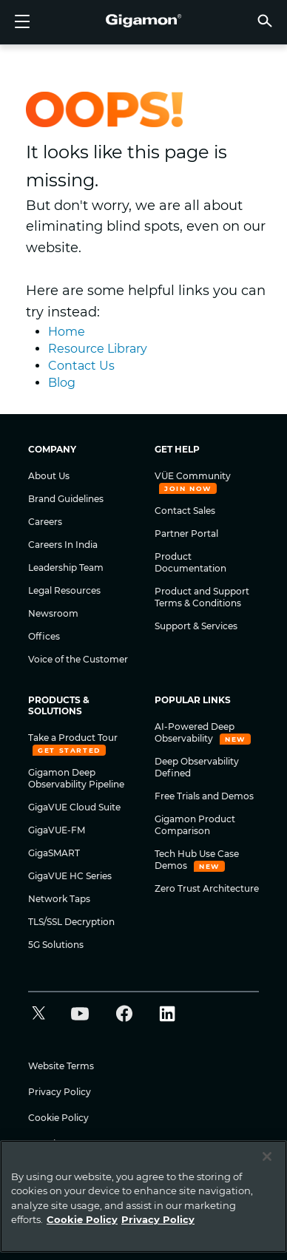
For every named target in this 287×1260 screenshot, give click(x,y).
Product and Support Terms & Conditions (202, 597)
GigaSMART (54, 852)
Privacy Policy (59, 1091)
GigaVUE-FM (56, 830)
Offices (44, 636)
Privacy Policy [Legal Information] (158, 1219)
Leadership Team (66, 567)
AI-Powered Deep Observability (194, 732)
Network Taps (59, 898)
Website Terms (61, 1065)
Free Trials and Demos (204, 796)
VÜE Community (193, 475)
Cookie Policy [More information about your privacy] (82, 1219)
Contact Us (81, 366)
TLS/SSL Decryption (71, 921)
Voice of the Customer (78, 659)
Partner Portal (186, 533)
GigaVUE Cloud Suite (74, 807)
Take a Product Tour (73, 737)
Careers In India (63, 544)
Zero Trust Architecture (207, 888)
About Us (49, 475)
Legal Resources (64, 590)
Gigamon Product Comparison (195, 824)
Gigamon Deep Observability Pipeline (76, 778)
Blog (61, 383)
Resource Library (97, 349)
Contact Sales (185, 510)
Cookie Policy (58, 1117)
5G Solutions (56, 944)
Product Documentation (190, 562)
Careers (45, 521)
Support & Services (196, 625)
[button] (264, 20)
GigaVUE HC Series (70, 875)
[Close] (267, 1156)
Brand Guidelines (66, 498)
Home (66, 332)
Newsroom (53, 613)
